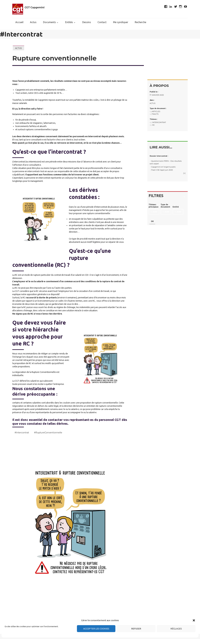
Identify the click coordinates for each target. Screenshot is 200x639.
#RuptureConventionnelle (48, 432)
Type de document (165, 206)
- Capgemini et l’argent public (163, 167)
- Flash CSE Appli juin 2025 (161, 170)
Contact (102, 22)
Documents (49, 22)
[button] (193, 620)
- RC (152, 125)
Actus (33, 22)
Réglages (176, 628)
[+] (184, 173)
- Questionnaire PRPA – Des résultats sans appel (166, 162)
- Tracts (154, 114)
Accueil (19, 22)
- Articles (155, 111)
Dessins (86, 22)
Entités (69, 22)
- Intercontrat (158, 122)
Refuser (136, 628)
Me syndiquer (120, 22)
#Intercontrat (22, 432)
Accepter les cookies (96, 628)
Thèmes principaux (153, 206)
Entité (176, 207)
